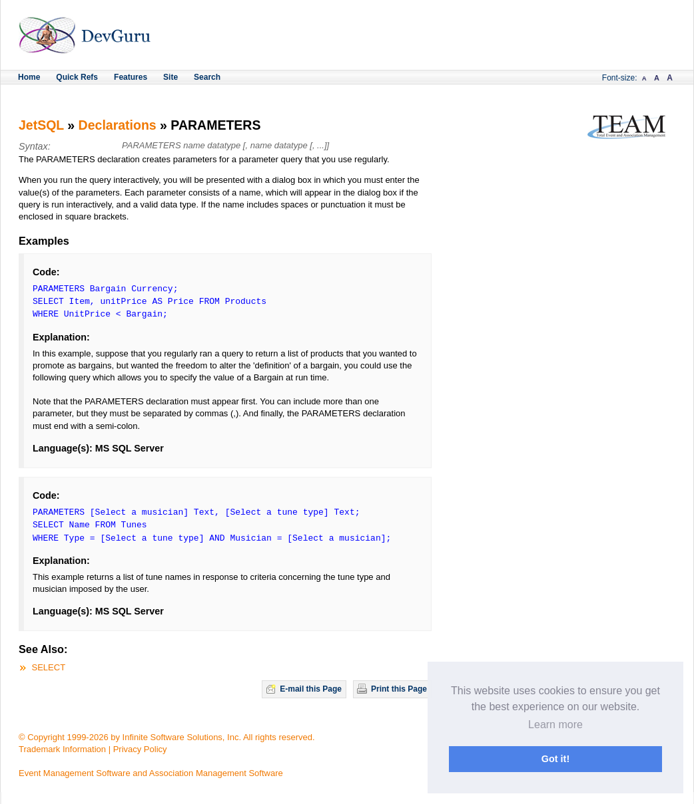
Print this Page (399, 689)
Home (29, 77)
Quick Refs (77, 77)
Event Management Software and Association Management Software (151, 773)
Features (130, 77)
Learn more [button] (555, 724)
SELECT (49, 667)
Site (170, 77)
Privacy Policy (140, 749)
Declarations (118, 125)
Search (207, 77)
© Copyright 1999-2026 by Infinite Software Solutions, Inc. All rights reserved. (167, 737)
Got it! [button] (555, 758)
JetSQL (41, 125)
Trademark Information (62, 749)
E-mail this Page (311, 689)
